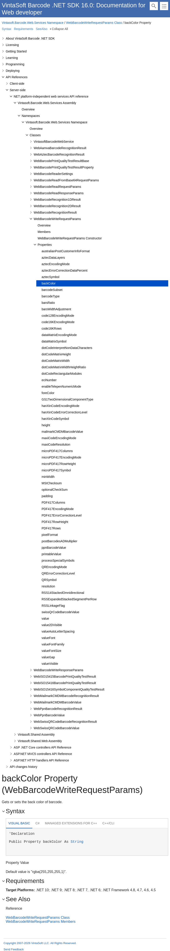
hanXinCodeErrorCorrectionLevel (64, 412)
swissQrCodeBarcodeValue (60, 612)
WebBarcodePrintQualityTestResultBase (61, 161)
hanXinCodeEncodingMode (60, 406)
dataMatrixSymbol (54, 341)
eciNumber (49, 380)
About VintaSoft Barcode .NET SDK (30, 38)
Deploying (12, 70)
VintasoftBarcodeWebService (54, 141)
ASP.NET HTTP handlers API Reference (41, 760)
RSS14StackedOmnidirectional (63, 593)
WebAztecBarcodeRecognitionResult (59, 154)
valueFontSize (51, 651)
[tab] (19, 823)
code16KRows (52, 328)
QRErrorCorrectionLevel (58, 573)
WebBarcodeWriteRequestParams (57, 219)
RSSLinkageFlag (53, 605)
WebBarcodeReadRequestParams (57, 186)
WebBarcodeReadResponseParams (58, 193)
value (45, 618)
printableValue (51, 554)
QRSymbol (49, 580)
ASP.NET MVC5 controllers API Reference (43, 754)
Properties (45, 244)
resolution (48, 586)
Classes (35, 135)
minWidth (48, 477)
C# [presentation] (37, 823)
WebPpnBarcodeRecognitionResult (58, 709)
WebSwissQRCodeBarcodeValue (56, 728)
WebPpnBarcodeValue (49, 715)
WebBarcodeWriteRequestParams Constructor (70, 238)
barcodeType (51, 296)
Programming (15, 64)
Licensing (12, 45)
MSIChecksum (52, 483)
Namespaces (31, 116)
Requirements (23, 29)
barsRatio (48, 302)
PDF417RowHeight (55, 522)
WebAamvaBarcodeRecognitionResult (60, 148)
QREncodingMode (54, 567)
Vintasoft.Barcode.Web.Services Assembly (47, 103)
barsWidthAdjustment (56, 309)
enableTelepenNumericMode (61, 386)
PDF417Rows (51, 528)
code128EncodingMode (58, 315)
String (77, 842)
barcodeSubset (52, 290)
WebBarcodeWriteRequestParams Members (40, 921)
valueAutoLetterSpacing (58, 631)
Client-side (17, 83)
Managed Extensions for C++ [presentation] (71, 823)
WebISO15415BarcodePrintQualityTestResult (65, 676)
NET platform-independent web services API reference (51, 96)
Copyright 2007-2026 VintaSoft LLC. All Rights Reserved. (40, 943)
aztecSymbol (50, 277)
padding (47, 496)
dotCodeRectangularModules (62, 373)
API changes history (23, 767)
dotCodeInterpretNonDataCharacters (67, 348)
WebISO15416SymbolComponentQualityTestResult (69, 689)
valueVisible (50, 663)
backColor (49, 283)
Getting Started (16, 51)
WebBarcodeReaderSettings (53, 174)
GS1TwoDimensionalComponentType (67, 399)
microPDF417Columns (57, 451)
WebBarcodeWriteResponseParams (58, 670)
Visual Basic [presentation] (19, 823)
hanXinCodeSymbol (55, 418)
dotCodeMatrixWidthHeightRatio (64, 367)
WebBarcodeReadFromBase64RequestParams (66, 180)
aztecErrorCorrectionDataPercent (64, 270)
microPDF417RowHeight (59, 464)
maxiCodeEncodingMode (59, 438)
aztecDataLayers (53, 257)
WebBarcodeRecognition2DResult (57, 206)
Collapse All (60, 29)
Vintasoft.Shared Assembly (36, 734)
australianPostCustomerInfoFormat (66, 251)
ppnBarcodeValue (54, 547)
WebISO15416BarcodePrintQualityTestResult (65, 683)
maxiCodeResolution (56, 444)
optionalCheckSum (55, 489)
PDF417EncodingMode (58, 509)
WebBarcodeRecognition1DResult (57, 199)
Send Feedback (14, 949)
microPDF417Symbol (56, 470)
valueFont (48, 638)
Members (44, 232)
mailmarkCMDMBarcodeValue (62, 431)
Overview (28, 109)
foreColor (48, 393)
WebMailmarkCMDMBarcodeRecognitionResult (66, 696)
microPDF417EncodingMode (61, 457)
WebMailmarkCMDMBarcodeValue (57, 702)
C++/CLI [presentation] (108, 823)
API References (16, 77)
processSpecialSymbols (58, 560)
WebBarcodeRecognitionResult (55, 212)
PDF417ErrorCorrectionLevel (62, 515)
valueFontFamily (53, 644)
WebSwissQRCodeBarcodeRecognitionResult (65, 721)
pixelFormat (50, 535)
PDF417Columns (53, 502)
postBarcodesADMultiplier (59, 541)
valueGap (48, 657)
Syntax (6, 29)
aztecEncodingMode (56, 264)
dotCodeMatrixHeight (56, 354)
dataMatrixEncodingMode (59, 335)
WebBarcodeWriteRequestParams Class (94, 22)
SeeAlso (41, 29)
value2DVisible (52, 625)
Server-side (18, 90)
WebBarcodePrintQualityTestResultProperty (64, 167)
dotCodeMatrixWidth (56, 360)
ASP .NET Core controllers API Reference (42, 747)
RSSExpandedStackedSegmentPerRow (69, 599)
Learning (12, 58)
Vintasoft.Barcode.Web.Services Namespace (33, 22)
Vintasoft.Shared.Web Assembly (40, 741)
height (46, 425)
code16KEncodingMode (58, 322)
